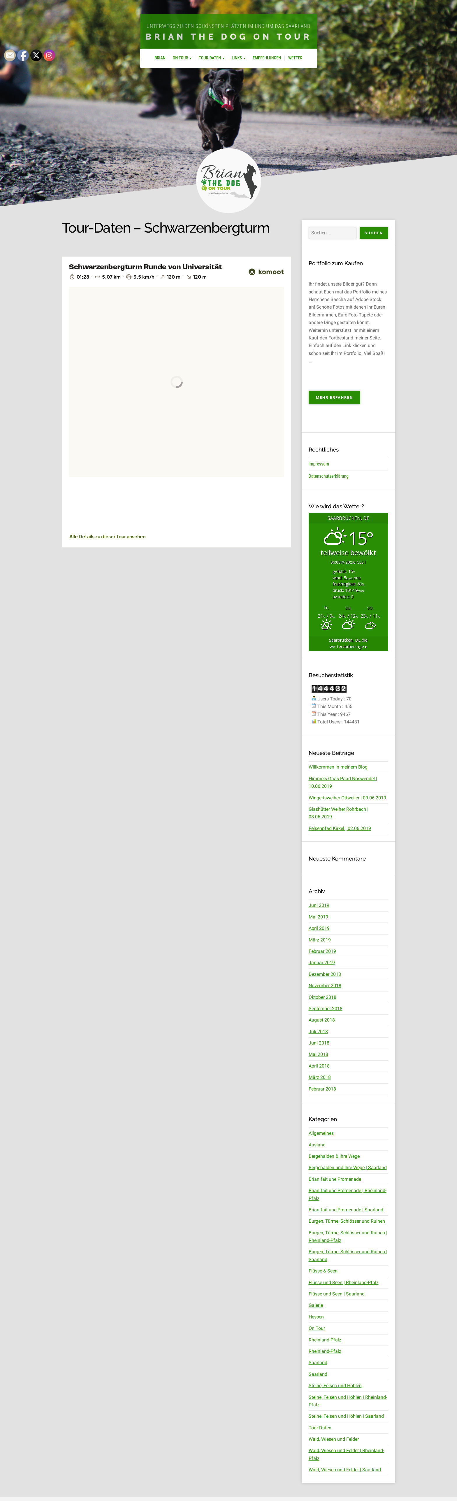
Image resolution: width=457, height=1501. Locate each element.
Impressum (319, 464)
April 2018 (319, 1066)
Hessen (316, 1317)
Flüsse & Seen (323, 1271)
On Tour (180, 58)
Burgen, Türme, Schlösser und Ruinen (347, 1221)
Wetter (295, 58)
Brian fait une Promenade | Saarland (346, 1210)
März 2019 (320, 940)
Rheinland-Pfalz (325, 1340)
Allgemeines (321, 1133)
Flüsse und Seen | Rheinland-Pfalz (344, 1282)
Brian (160, 58)
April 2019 (319, 928)
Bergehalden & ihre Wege (334, 1156)
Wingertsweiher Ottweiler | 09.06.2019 (347, 798)
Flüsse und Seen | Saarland (337, 1294)
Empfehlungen (267, 58)
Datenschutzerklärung (329, 476)
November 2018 (325, 985)
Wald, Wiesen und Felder (334, 1439)
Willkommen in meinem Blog (338, 767)
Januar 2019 (322, 962)
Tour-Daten (210, 58)
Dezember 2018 (325, 974)
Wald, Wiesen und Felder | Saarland (345, 1469)
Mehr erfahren (338, 399)
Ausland (317, 1145)
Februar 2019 (322, 951)
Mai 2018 (318, 1054)
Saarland (318, 1362)
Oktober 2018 (322, 997)
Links (237, 58)
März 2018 (320, 1077)
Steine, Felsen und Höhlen (335, 1385)
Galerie (316, 1305)
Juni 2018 (319, 1043)
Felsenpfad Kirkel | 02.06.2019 (340, 828)
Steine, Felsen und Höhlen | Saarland (346, 1416)
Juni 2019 (319, 905)
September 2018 (325, 1008)
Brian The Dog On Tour (228, 37)
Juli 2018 (318, 1031)
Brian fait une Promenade (335, 1179)
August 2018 (322, 1020)
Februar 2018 (322, 1089)
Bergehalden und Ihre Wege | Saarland (348, 1167)
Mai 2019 (318, 917)
